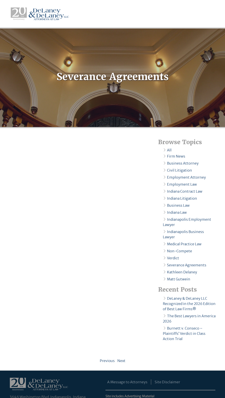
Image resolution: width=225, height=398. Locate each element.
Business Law (178, 205)
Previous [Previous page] (108, 361)
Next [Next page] (120, 361)
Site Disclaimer (167, 382)
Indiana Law (177, 212)
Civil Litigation (179, 170)
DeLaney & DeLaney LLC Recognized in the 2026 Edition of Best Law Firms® (189, 303)
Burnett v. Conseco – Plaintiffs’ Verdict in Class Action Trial (184, 333)
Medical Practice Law (184, 244)
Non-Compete (179, 251)
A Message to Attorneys (127, 382)
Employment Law (182, 184)
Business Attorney (183, 163)
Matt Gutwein (178, 279)
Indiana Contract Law (184, 191)
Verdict (173, 258)
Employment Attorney (186, 177)
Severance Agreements (186, 265)
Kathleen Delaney (182, 272)
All (169, 150)
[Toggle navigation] (212, 14)
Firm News (176, 156)
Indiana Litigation (182, 198)
